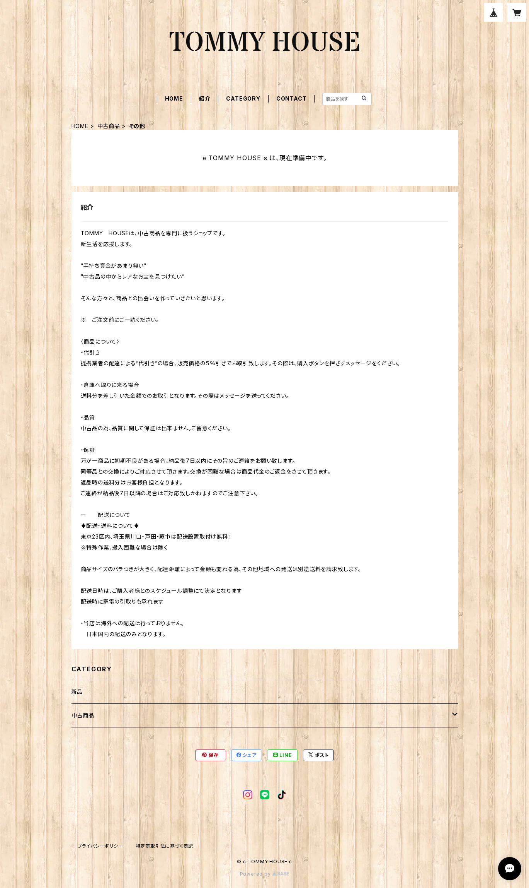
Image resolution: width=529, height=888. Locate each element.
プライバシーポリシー (100, 846)
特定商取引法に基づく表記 (165, 846)
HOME (174, 98)
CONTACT (291, 98)
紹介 (205, 98)
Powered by (264, 874)
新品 (77, 691)
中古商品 (108, 126)
